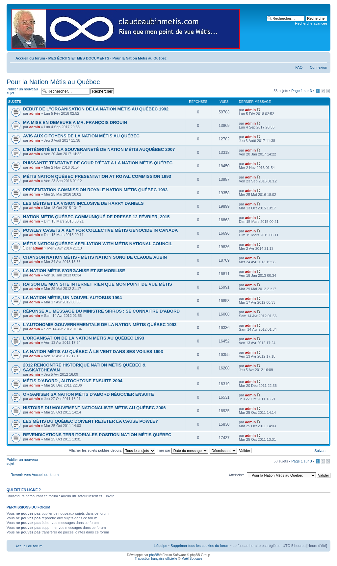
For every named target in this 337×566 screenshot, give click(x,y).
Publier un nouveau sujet (22, 91)
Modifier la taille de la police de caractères (322, 57)
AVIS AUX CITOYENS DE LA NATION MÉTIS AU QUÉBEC (81, 135)
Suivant (320, 451)
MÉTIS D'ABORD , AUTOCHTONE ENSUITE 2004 (72, 380)
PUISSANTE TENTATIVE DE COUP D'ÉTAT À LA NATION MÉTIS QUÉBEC (97, 162)
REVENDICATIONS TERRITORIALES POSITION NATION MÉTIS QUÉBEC (97, 434)
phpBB (154, 555)
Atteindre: (236, 475)
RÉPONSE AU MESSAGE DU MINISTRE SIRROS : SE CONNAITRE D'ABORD (101, 311)
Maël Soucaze (191, 558)
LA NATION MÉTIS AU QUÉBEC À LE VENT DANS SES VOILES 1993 (93, 351)
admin (34, 113)
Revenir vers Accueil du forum (35, 475)
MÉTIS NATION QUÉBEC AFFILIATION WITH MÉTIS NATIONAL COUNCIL (97, 243)
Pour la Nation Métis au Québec (140, 58)
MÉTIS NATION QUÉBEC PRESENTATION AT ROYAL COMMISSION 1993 (97, 176)
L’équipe (160, 546)
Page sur (301, 91)
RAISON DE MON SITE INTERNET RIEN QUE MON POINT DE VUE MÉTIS (97, 284)
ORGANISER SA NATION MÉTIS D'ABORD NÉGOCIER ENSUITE (88, 394)
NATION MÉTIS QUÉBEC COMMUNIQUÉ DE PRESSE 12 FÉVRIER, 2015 (96, 216)
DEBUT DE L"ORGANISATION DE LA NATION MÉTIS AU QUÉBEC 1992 (95, 108)
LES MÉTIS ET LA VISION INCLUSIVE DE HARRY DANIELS (83, 203)
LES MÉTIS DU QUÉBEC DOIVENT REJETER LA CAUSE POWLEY (90, 421)
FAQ (298, 67)
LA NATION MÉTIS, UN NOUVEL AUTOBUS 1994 (72, 297)
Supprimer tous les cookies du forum (199, 546)
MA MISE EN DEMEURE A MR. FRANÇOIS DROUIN (75, 122)
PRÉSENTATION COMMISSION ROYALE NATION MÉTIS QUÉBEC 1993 (95, 189)
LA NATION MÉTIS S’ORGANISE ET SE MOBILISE (74, 270)
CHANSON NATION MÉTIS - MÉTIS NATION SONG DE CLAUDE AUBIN (95, 257)
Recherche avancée (311, 23)
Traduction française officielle (156, 558)
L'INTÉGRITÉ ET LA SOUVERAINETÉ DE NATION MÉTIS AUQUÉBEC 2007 (99, 149)
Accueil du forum (30, 58)
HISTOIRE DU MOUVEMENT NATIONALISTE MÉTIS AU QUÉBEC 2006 (94, 407)
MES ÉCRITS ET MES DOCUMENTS (78, 58)
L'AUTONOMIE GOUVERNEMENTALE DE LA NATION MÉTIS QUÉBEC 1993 (99, 324)
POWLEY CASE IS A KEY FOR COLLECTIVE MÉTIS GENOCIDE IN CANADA (100, 230)
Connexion (318, 67)
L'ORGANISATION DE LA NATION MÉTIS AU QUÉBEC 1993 (83, 338)
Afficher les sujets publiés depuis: (112, 450)
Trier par (182, 450)
